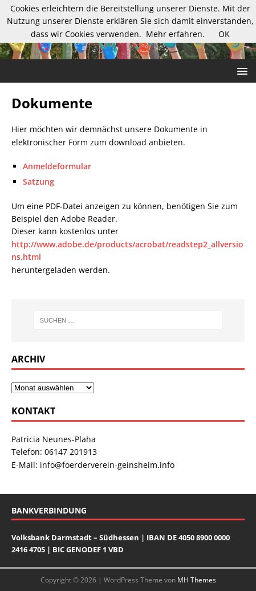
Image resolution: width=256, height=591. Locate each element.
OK (224, 33)
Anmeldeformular (57, 166)
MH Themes (196, 580)
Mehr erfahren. (175, 33)
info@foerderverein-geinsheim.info (107, 464)
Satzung (38, 181)
